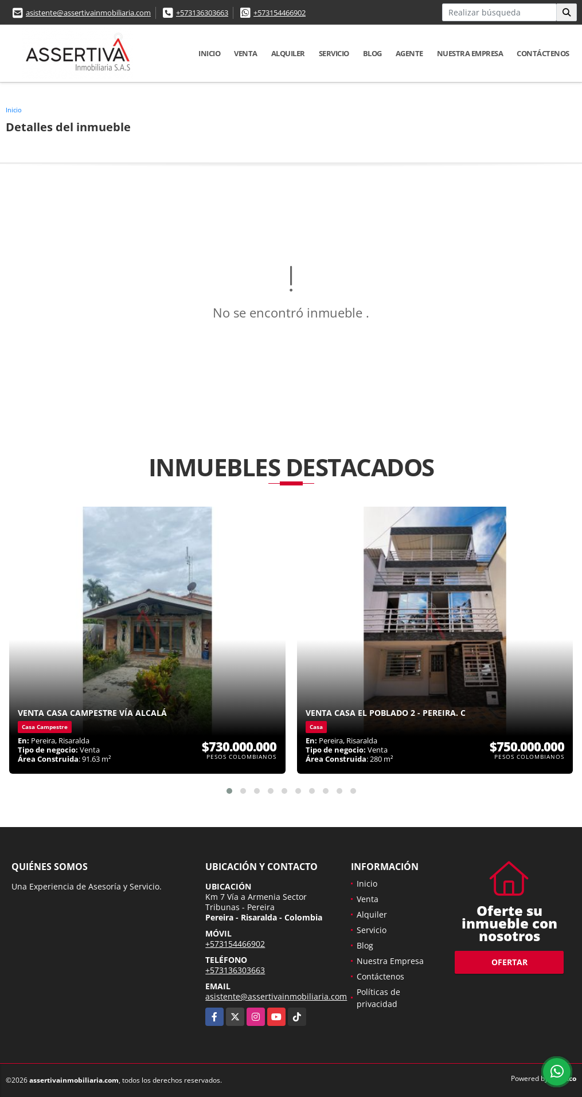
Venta (245, 53)
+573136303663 (202, 12)
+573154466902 (279, 12)
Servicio (334, 53)
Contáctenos (543, 53)
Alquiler (288, 53)
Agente (409, 53)
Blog (372, 53)
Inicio (209, 53)
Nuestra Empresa (470, 53)
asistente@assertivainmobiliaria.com (88, 12)
